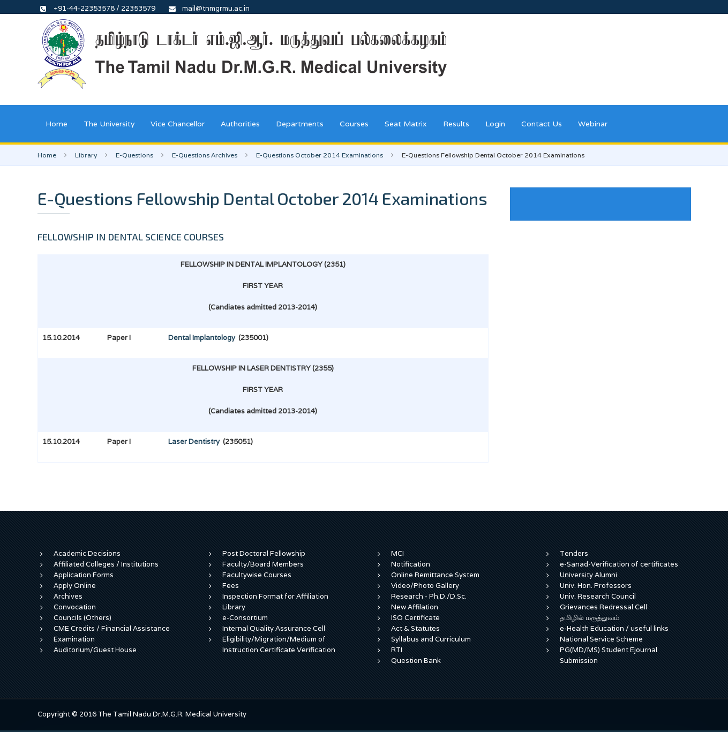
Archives (68, 596)
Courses (354, 124)
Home (56, 124)
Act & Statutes (415, 628)
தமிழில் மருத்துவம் (589, 617)
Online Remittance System (435, 574)
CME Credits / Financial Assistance (112, 628)
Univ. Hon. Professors (596, 585)
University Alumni (588, 574)
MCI (397, 553)
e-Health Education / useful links (614, 628)
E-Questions (134, 155)
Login (495, 124)
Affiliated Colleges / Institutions (106, 564)
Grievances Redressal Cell (603, 607)
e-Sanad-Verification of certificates (619, 564)
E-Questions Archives (204, 155)
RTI (396, 649)
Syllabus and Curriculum (431, 639)
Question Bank (416, 660)
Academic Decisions (87, 553)
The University (109, 124)
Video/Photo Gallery (425, 585)
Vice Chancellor (178, 124)
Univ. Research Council (598, 596)
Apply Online (75, 585)
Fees (230, 585)
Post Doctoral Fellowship (263, 553)
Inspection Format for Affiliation (275, 596)
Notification (410, 564)
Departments (300, 124)
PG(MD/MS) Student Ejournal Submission (608, 655)
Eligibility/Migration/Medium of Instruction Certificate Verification (278, 644)
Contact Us (541, 124)
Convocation (75, 607)
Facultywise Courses (256, 574)
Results (456, 124)
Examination (74, 639)
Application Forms (84, 574)
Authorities (240, 124)
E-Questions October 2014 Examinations (319, 155)
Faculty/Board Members (263, 564)
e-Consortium (245, 617)
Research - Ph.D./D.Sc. (429, 596)
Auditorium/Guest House (95, 649)
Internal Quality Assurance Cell (273, 628)
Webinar (592, 124)
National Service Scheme (601, 639)
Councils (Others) (82, 617)
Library (86, 155)
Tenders (574, 553)
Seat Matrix (406, 124)
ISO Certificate (415, 617)
